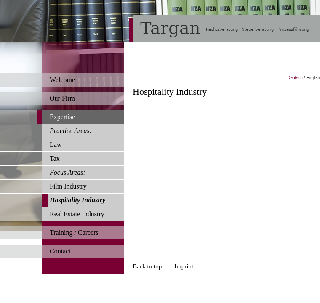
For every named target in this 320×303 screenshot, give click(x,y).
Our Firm (62, 98)
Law (55, 144)
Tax (55, 158)
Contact (60, 251)
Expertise (62, 116)
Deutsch (295, 77)
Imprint (183, 266)
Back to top (147, 266)
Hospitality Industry (77, 200)
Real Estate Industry (77, 214)
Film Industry (68, 186)
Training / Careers (74, 232)
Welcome (62, 79)
